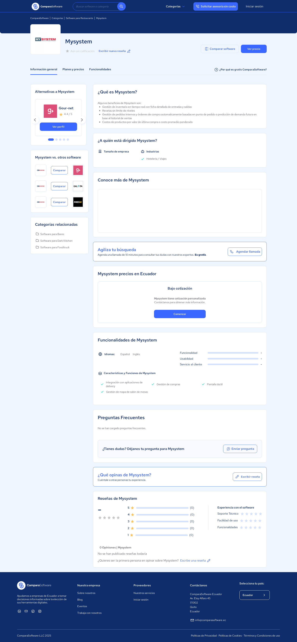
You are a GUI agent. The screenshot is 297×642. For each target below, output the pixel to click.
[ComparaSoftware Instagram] (40, 611)
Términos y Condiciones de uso (262, 635)
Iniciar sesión (254, 6)
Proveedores (142, 585)
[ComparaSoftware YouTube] (26, 611)
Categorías (176, 6)
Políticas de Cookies (230, 635)
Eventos (82, 606)
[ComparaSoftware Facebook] (33, 611)
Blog (80, 599)
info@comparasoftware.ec (208, 620)
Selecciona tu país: (251, 583)
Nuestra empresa (88, 585)
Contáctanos (198, 585)
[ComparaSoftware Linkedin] (19, 611)
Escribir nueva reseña (115, 51)
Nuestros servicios (144, 593)
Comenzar (180, 314)
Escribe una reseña (195, 560)
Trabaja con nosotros (89, 613)
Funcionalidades (100, 69)
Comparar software (219, 49)
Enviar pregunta (240, 449)
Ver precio (253, 49)
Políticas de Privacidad (204, 635)
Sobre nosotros (86, 593)
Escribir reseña (247, 476)
